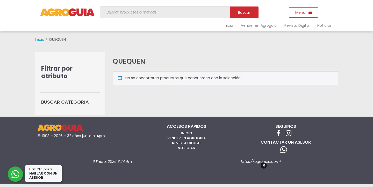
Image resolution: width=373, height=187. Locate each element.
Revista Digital (297, 25)
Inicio (228, 25)
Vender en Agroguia (259, 25)
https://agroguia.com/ (261, 161)
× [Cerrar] (263, 165)
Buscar (244, 12)
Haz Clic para (43, 173)
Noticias (324, 25)
